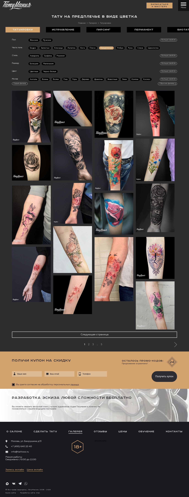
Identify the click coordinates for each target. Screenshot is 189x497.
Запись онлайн (15, 470)
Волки (56, 79)
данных (74, 385)
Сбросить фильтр (166, 83)
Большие (34, 64)
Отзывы (100, 431)
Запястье (45, 48)
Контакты (174, 431)
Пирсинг (104, 29)
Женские (34, 40)
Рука (130, 48)
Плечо (93, 48)
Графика (48, 56)
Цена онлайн (35, 470)
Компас (135, 79)
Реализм (61, 56)
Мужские (47, 40)
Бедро (33, 48)
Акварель (34, 56)
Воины (45, 79)
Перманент (144, 29)
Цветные (34, 71)
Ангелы (33, 79)
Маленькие (48, 64)
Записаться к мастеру (160, 5)
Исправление (63, 29)
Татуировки (23, 29)
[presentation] (127, 375)
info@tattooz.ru (20, 452)
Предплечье (106, 48)
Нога (82, 48)
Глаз (66, 79)
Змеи (124, 79)
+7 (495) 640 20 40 (21, 446)
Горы (74, 79)
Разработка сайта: (30, 493)
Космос (146, 79)
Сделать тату (45, 431)
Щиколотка (153, 48)
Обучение (146, 431)
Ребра (120, 48)
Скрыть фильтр (19, 83)
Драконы (98, 79)
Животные (112, 79)
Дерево (85, 79)
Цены (122, 431)
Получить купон (164, 376)
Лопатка (71, 48)
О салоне (14, 431)
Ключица (58, 48)
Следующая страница (95, 334)
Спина (140, 48)
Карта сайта (11, 493)
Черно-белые (49, 71)
